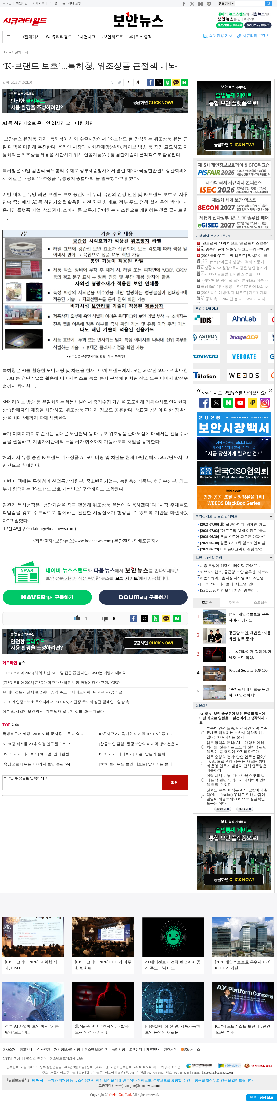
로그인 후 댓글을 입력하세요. (82, 782)
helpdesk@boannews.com (217, 1072)
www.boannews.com (93, 540)
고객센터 (135, 1049)
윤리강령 (118, 1049)
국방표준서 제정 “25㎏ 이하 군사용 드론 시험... (42, 734)
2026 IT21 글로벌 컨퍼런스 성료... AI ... (232, 274)
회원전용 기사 (220, 36)
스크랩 (53, 3)
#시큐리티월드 (59, 37)
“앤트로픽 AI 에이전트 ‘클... (233, 531)
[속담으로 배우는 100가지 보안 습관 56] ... (38, 764)
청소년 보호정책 (96, 1049)
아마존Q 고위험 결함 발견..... (233, 549)
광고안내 (26, 1049)
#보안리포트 (112, 37)
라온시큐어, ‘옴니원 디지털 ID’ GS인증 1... (135, 734)
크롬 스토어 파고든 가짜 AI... (233, 537)
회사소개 (8, 1049)
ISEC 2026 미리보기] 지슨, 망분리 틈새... (133, 754)
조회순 (207, 602)
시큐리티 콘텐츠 (256, 36)
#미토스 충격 (140, 37)
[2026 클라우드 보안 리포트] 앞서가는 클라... (137, 764)
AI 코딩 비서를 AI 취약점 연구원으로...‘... (37, 744)
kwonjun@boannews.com (141, 1086)
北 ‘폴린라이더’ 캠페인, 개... (233, 524)
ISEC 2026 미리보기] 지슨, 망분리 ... (229, 590)
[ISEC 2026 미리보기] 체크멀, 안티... (229, 584)
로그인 (6, 3)
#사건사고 (86, 37)
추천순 (234, 602)
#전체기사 (31, 37)
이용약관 (43, 1049)
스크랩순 (261, 602)
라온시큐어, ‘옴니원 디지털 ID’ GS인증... (233, 578)
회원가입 (22, 3)
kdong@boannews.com (54, 528)
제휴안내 (152, 1049)
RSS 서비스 (192, 1049)
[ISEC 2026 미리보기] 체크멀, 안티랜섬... (37, 754)
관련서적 (170, 1049)
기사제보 (38, 3)
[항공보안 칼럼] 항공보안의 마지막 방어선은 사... (141, 744)
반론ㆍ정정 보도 (261, 1098)
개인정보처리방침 (67, 1049)
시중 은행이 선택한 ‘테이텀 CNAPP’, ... (231, 566)
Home (6, 52)
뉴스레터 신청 (71, 3)
